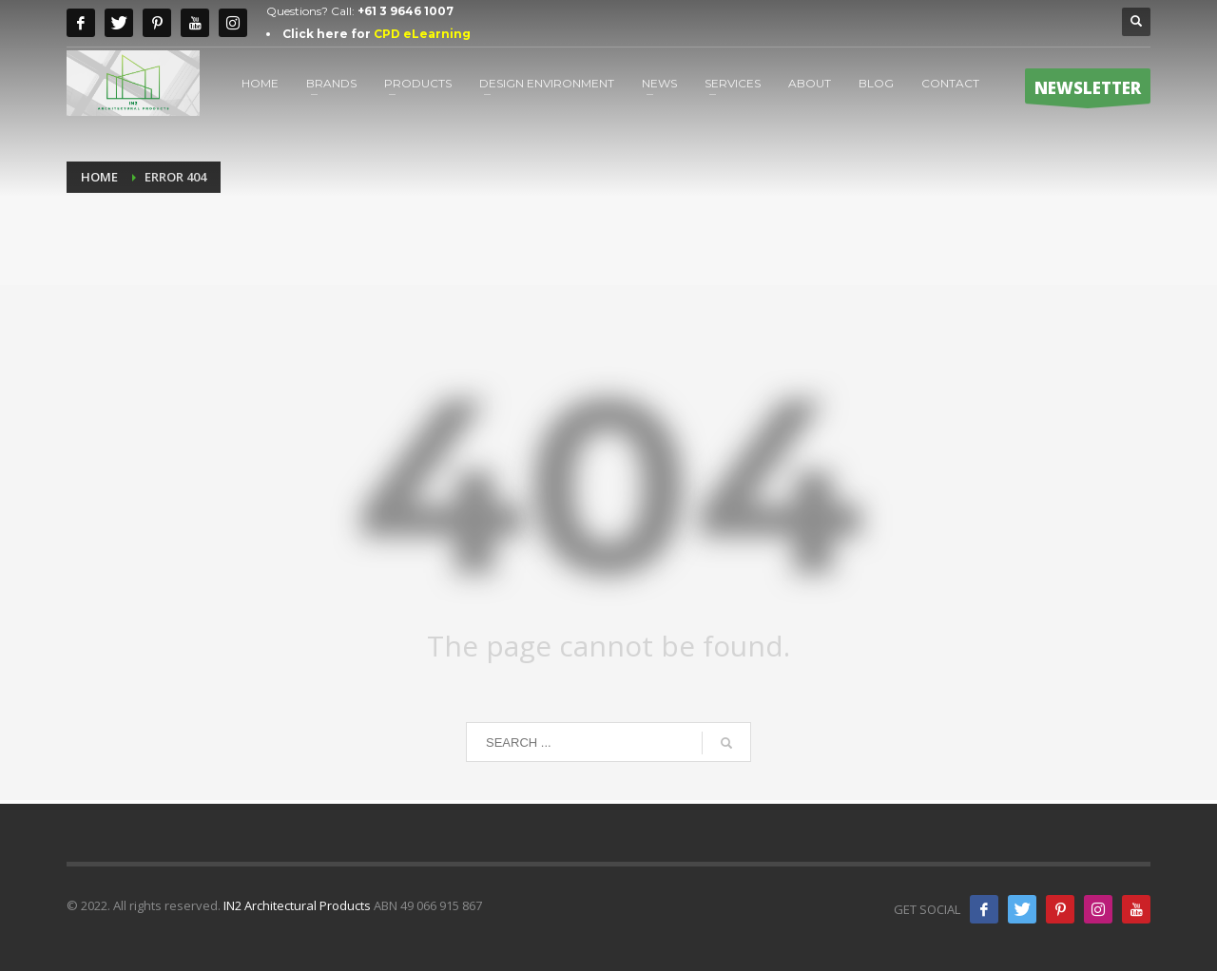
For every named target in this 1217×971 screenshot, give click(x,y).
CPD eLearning (422, 34)
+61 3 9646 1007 (405, 11)
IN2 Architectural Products (297, 905)
